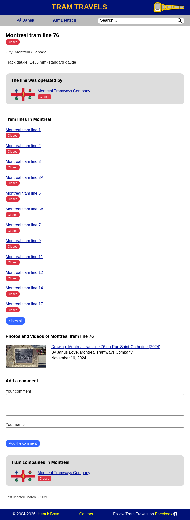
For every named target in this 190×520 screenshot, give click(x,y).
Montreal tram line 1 (23, 130)
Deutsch (64, 20)
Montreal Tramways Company (64, 91)
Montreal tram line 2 (23, 146)
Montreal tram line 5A (24, 209)
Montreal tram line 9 (23, 241)
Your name (95, 428)
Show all (15, 321)
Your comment (95, 402)
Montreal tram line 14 (24, 288)
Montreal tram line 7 (23, 225)
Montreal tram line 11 (24, 257)
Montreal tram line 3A (24, 177)
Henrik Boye (48, 514)
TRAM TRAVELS (79, 7)
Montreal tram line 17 (24, 304)
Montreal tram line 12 (24, 272)
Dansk (25, 20)
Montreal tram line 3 (23, 161)
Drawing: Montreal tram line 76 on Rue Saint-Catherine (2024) (105, 347)
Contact (86, 514)
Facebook (163, 514)
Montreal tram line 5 (23, 193)
